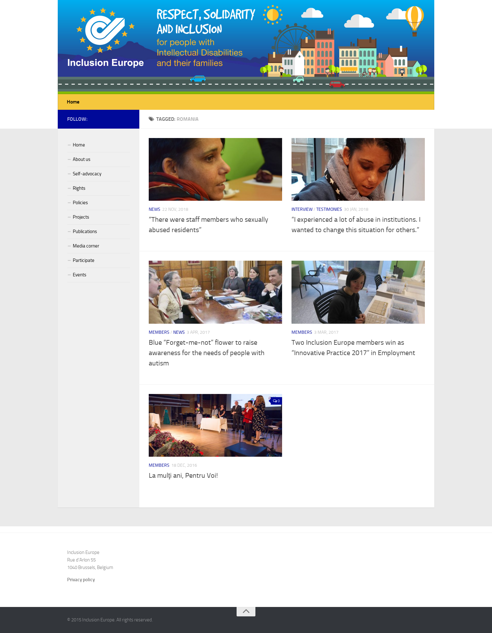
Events (79, 275)
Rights (79, 188)
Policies (80, 202)
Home (73, 102)
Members (159, 332)
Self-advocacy (87, 174)
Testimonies (329, 209)
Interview (302, 209)
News (154, 209)
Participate (83, 260)
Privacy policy (81, 579)
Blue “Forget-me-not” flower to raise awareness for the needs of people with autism (207, 352)
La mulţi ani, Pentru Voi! (183, 475)
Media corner (86, 246)
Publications (85, 231)
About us (81, 159)
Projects (81, 217)
